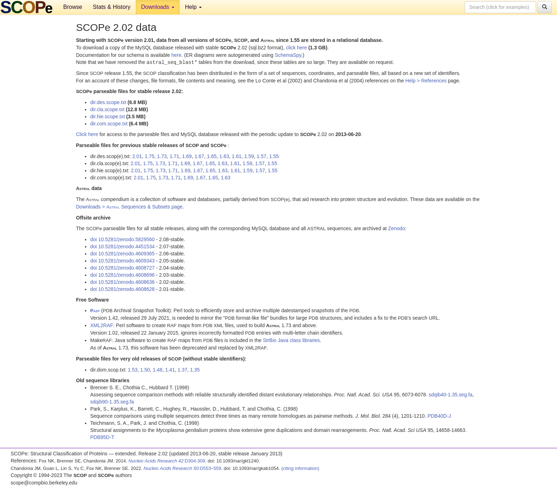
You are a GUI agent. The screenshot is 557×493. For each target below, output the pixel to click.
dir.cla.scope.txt (107, 109)
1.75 (149, 156)
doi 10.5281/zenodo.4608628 (122, 289)
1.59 (249, 156)
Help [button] (193, 7)
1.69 (186, 156)
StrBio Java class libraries (291, 340)
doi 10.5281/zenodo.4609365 (122, 253)
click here (296, 47)
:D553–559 (182, 468)
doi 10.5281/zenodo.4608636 (122, 282)
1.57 (261, 156)
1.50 (145, 369)
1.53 (132, 369)
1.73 (162, 156)
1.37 (182, 369)
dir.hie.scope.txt (107, 116)
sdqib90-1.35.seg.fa (112, 401)
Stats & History (111, 7)
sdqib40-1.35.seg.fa (450, 394)
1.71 (174, 156)
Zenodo (396, 228)
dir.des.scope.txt (108, 102)
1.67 (199, 156)
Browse (72, 7)
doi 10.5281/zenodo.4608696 (122, 274)
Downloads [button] (157, 7)
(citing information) (300, 468)
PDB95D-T (102, 437)
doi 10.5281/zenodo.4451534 (122, 246)
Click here (87, 134)
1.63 (224, 156)
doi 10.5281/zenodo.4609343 (122, 260)
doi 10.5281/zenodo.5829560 (122, 239)
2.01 (137, 156)
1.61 (237, 156)
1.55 (274, 156)
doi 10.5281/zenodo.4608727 (122, 267)
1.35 (195, 369)
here (176, 55)
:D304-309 (167, 460)
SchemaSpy (288, 55)
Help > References (426, 80)
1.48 (157, 369)
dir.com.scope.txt (109, 123)
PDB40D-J (439, 415)
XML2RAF (101, 325)
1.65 (211, 156)
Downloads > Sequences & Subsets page (129, 206)
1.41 (170, 369)
